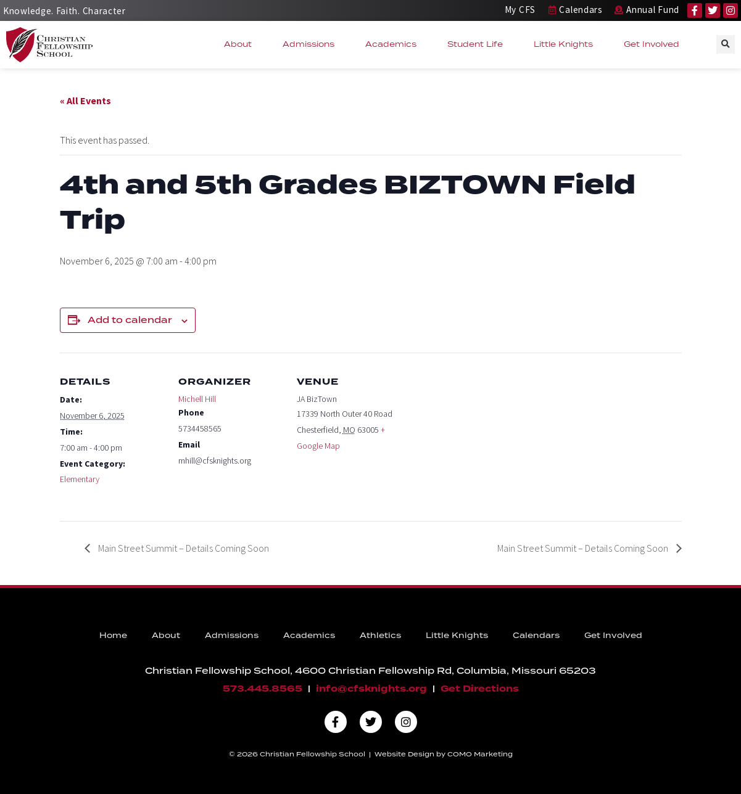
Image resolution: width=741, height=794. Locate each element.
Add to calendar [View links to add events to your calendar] (130, 320)
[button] (725, 44)
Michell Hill (197, 398)
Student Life (478, 44)
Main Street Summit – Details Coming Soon (182, 548)
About (241, 44)
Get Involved (654, 44)
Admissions (312, 44)
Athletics (380, 636)
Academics (394, 44)
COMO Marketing (480, 754)
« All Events (85, 100)
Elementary (79, 479)
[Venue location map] (480, 437)
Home (113, 636)
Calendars (536, 636)
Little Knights (566, 44)
